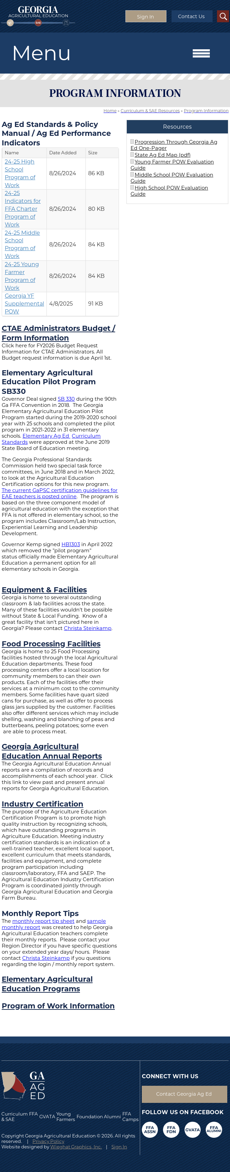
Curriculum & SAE (14, 1116)
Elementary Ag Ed (46, 436)
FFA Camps (130, 1116)
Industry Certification (42, 803)
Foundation (90, 1116)
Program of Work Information (58, 1005)
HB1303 (71, 544)
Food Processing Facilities (51, 643)
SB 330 (66, 399)
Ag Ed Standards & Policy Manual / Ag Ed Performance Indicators (56, 133)
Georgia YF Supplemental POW (24, 304)
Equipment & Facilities (44, 589)
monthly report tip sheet (43, 921)
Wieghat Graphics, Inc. (76, 1146)
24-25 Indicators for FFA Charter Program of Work (23, 209)
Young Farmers (65, 1116)
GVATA (47, 1116)
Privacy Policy (48, 1141)
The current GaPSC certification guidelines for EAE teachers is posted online (60, 493)
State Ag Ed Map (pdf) (163, 155)
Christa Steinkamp (87, 628)
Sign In (119, 1146)
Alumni (112, 1116)
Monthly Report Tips (40, 913)
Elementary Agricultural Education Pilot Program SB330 (49, 382)
